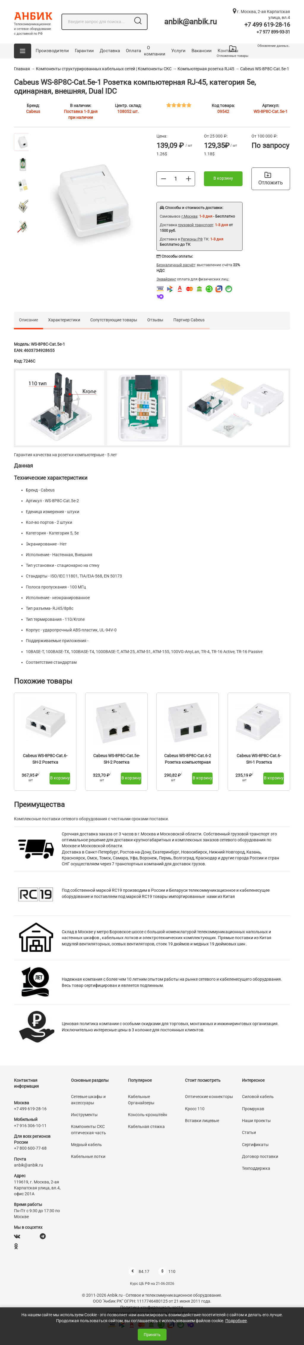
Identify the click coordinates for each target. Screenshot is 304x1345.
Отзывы (155, 319)
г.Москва (189, 216)
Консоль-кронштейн (147, 1114)
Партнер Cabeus (189, 319)
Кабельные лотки (88, 1156)
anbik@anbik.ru (190, 21)
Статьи (249, 1132)
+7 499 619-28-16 (267, 24)
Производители (52, 50)
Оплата (133, 50)
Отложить (270, 179)
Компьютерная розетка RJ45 (206, 68)
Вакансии (201, 50)
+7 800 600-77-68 (30, 1148)
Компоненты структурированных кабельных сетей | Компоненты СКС (104, 68)
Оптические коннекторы (209, 1096)
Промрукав (253, 1108)
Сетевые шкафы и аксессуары (88, 1099)
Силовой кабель (258, 1096)
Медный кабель (86, 1144)
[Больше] (188, 178)
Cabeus (33, 111)
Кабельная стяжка (146, 1126)
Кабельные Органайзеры (141, 1099)
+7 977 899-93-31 (273, 32)
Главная (22, 68)
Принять (152, 1334)
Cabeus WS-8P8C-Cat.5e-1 (264, 68)
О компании (154, 51)
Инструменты (84, 1114)
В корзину (223, 178)
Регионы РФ (192, 239)
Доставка (110, 50)
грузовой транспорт (195, 225)
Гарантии (84, 50)
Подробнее (236, 1320)
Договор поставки (260, 1156)
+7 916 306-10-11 (30, 1125)
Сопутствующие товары (113, 319)
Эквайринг (166, 279)
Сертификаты (255, 1144)
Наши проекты (256, 1120)
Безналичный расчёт (175, 265)
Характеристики (64, 319)
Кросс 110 (195, 1108)
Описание (28, 319)
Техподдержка (256, 1168)
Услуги (178, 50)
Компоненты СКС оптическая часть (88, 1129)
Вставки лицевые (202, 1120)
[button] (22, 51)
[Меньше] (163, 178)
